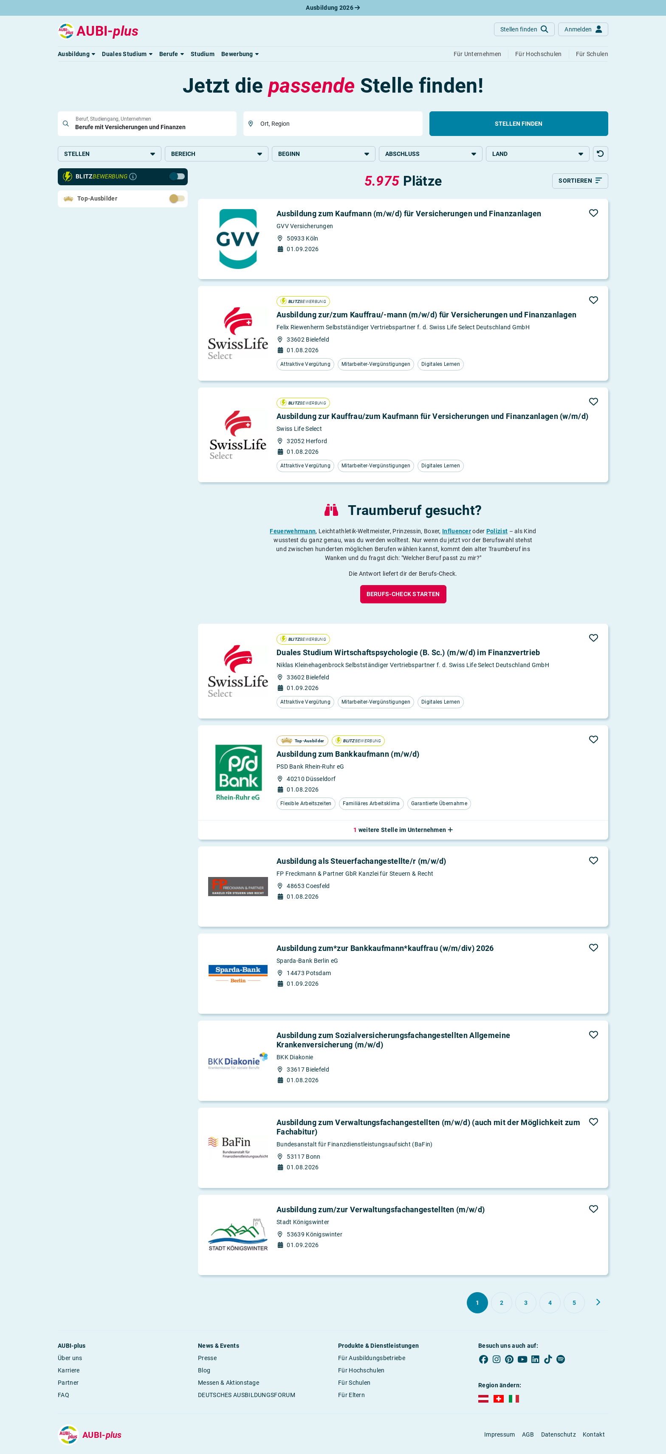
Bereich (216, 153)
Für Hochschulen (361, 1372)
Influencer (456, 532)
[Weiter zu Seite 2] (598, 1304)
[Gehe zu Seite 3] (525, 1304)
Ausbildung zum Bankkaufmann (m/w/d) (348, 756)
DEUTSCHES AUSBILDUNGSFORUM (246, 1396)
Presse (207, 1359)
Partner (68, 1384)
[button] (76, 53)
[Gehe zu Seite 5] (574, 1304)
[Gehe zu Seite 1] (477, 1304)
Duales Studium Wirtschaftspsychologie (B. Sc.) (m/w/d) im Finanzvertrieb (408, 654)
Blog (204, 1372)
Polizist (497, 532)
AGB (528, 1436)
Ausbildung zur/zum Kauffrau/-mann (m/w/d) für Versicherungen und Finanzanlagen (426, 316)
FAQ (63, 1396)
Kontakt (594, 1436)
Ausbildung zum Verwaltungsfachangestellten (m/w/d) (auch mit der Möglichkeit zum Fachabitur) (428, 1129)
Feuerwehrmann (293, 532)
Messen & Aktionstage (228, 1384)
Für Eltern (351, 1396)
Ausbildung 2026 (333, 7)
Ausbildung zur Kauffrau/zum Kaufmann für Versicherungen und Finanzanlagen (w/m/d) (432, 418)
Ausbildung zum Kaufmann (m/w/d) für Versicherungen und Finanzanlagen (409, 215)
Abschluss (430, 153)
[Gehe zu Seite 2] (501, 1304)
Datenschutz (558, 1436)
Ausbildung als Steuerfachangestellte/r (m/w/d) (361, 862)
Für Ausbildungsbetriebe (371, 1359)
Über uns (70, 1359)
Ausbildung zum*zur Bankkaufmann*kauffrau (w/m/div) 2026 (385, 949)
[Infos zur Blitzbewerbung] (133, 178)
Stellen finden (518, 123)
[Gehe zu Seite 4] (550, 1304)
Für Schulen (354, 1384)
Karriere (68, 1372)
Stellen (109, 153)
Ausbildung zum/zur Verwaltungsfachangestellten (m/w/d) (381, 1211)
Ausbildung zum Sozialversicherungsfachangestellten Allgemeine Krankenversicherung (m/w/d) (393, 1042)
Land (537, 153)
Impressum (499, 1436)
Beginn (323, 153)
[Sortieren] (580, 182)
